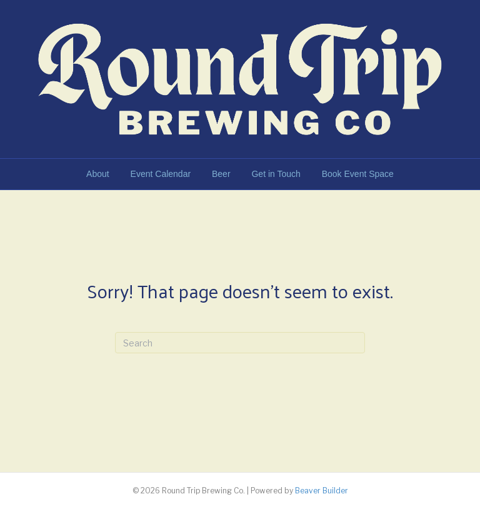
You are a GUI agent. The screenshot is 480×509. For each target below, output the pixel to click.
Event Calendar (161, 174)
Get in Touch (275, 174)
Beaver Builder (321, 490)
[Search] (240, 342)
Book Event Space (358, 174)
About (97, 174)
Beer (221, 174)
